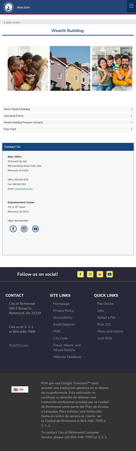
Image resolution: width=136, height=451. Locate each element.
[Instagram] (90, 273)
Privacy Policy (63, 310)
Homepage (61, 303)
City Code (60, 338)
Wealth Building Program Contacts (24, 122)
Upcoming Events (14, 115)
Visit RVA (104, 338)
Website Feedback (67, 356)
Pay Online (105, 303)
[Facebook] (81, 273)
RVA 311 (104, 324)
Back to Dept (12, 22)
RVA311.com (18, 345)
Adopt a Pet (106, 317)
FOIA (57, 331)
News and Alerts (110, 331)
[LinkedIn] (100, 273)
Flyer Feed (10, 129)
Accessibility (62, 317)
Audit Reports (64, 324)
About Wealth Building (17, 109)
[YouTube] (109, 273)
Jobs (100, 310)
